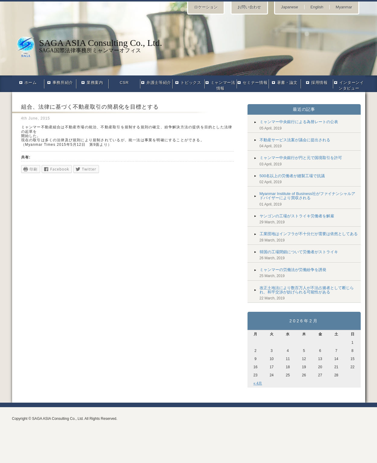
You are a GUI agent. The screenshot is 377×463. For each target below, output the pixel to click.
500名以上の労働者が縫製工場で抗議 (292, 176)
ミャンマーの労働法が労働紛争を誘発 (293, 269)
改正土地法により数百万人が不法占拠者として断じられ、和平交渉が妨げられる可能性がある (307, 290)
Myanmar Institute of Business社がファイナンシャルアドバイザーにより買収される (307, 195)
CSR (124, 82)
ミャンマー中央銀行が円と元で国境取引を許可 (301, 157)
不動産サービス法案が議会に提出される (295, 140)
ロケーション (206, 7)
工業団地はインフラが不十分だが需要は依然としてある (309, 234)
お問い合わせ (249, 7)
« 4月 (258, 383)
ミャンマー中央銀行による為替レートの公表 (299, 122)
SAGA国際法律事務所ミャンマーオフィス (188, 45)
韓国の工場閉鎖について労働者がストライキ (299, 252)
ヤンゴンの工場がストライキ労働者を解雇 (297, 216)
